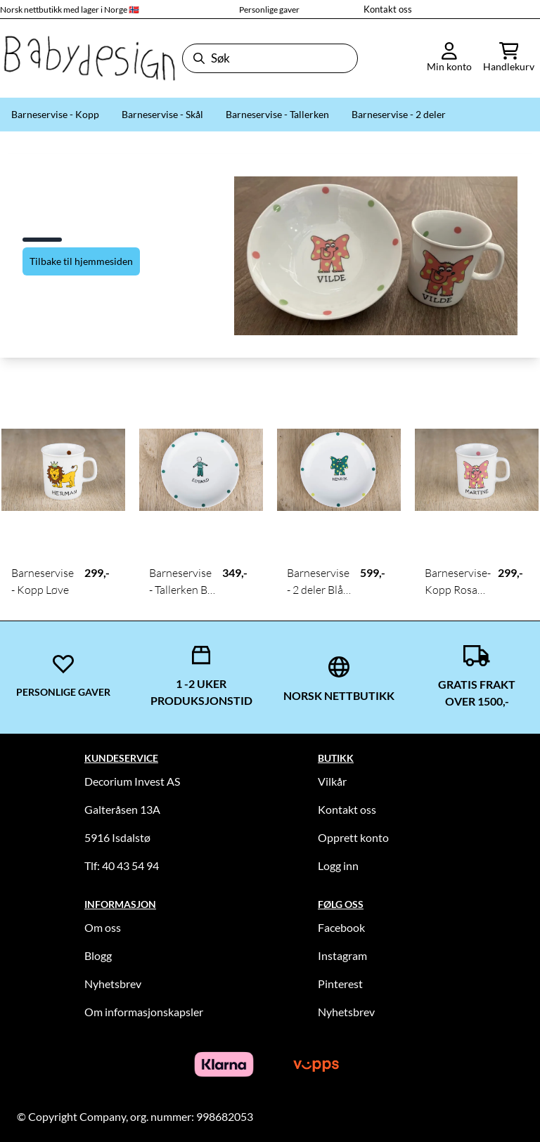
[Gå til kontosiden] (449, 58)
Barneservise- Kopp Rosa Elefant (458, 582)
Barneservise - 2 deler (399, 114)
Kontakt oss (388, 9)
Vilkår (332, 781)
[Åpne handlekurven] (508, 58)
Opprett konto (353, 837)
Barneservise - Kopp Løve (42, 581)
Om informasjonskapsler (143, 1011)
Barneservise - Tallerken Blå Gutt (182, 582)
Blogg (98, 955)
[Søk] (270, 58)
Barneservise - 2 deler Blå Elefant (318, 582)
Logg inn (338, 865)
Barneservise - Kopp (55, 114)
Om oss (102, 927)
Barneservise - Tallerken (277, 114)
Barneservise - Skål (162, 114)
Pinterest (340, 983)
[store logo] (88, 58)
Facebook (341, 927)
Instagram (342, 955)
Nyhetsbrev (112, 983)
